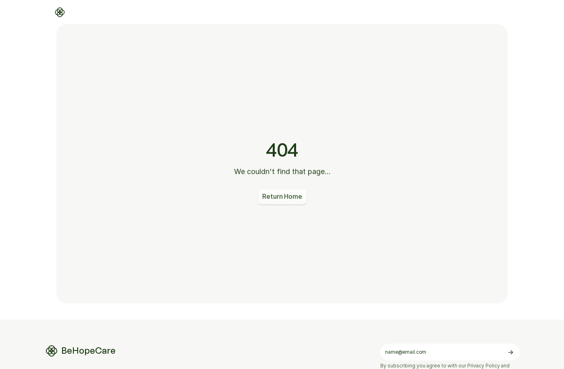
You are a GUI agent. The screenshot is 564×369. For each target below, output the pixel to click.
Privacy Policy (483, 366)
